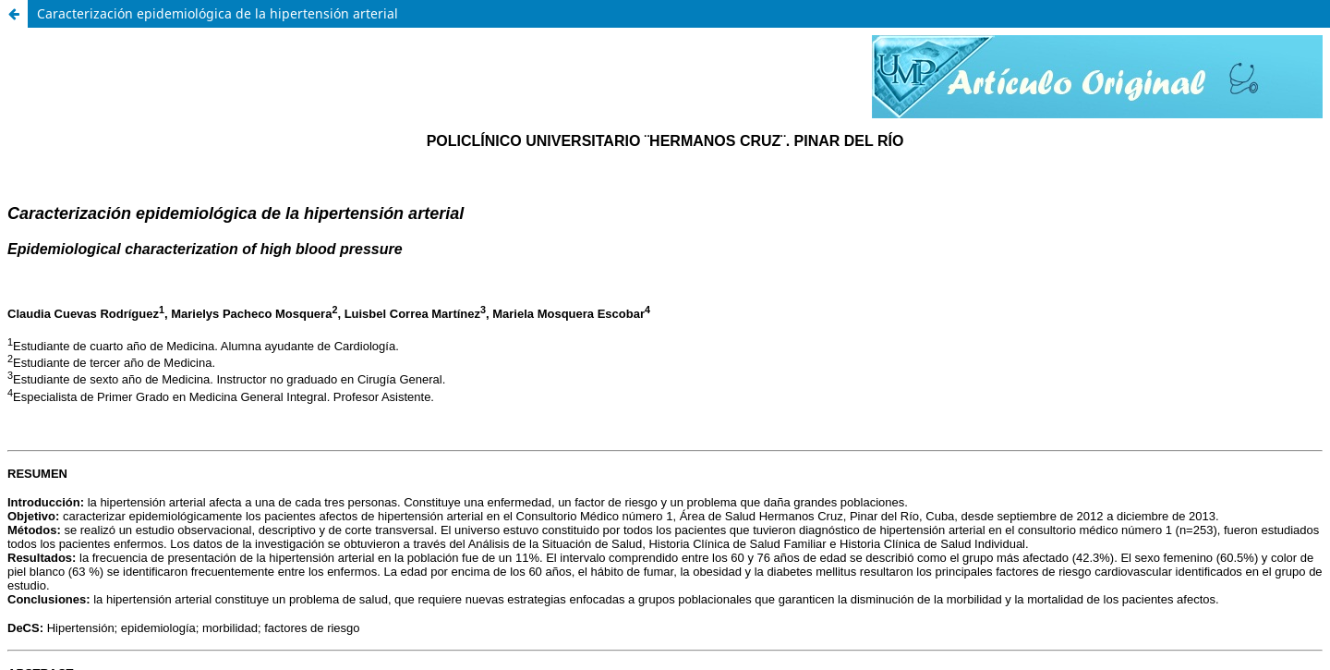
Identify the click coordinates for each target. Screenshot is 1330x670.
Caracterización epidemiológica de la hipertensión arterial (217, 13)
